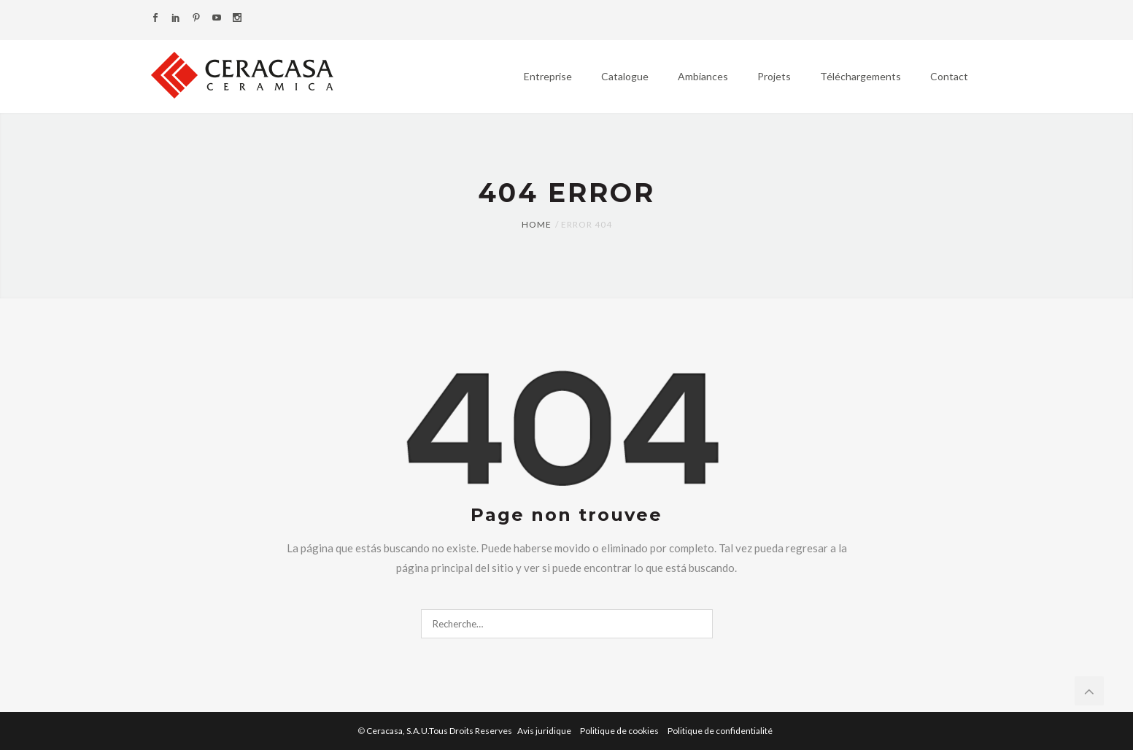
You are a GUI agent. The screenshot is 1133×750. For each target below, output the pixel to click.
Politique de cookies (620, 730)
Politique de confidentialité (720, 730)
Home (537, 224)
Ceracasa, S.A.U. (440, 730)
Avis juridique (545, 730)
